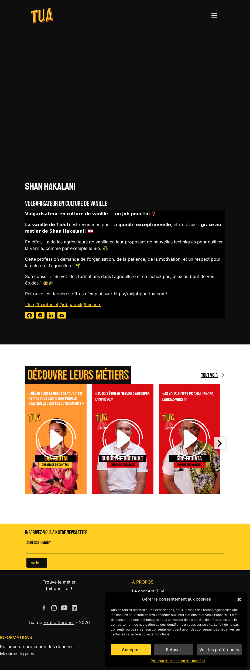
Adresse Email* (38, 542)
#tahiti (76, 304)
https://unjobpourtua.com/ (140, 293)
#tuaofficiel (46, 304)
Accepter (131, 649)
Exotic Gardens (58, 622)
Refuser (173, 649)
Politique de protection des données (178, 661)
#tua (29, 304)
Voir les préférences (219, 649)
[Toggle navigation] (214, 15)
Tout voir (209, 375)
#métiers (92, 304)
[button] (239, 599)
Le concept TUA (148, 591)
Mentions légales (17, 653)
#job (64, 304)
